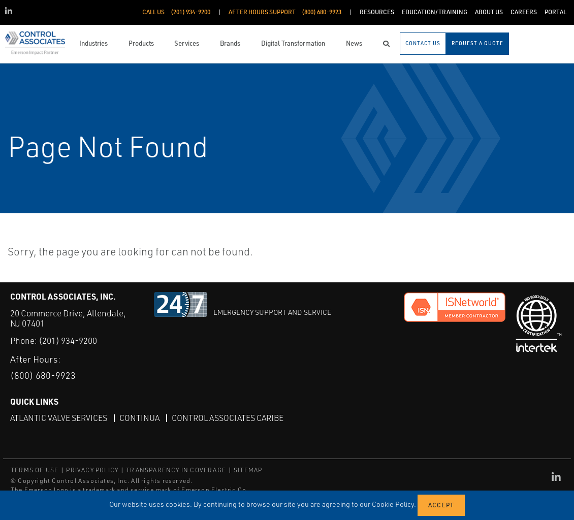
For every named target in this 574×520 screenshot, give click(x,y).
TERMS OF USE (34, 470)
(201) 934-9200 (68, 340)
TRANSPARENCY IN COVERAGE (176, 470)
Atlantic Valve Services (58, 418)
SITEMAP (248, 470)
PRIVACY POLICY (92, 470)
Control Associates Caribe (227, 418)
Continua (139, 418)
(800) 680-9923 (43, 375)
